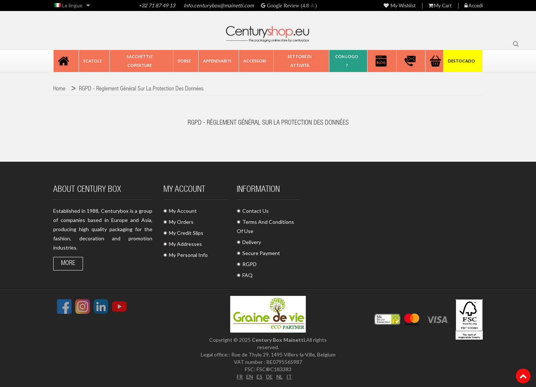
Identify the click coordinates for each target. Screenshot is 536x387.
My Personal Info (188, 255)
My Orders (181, 222)
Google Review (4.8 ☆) (291, 5)
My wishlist (400, 5)
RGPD (249, 264)
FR (240, 376)
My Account (183, 211)
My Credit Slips (186, 233)
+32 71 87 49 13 (156, 5)
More (68, 263)
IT (289, 376)
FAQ (247, 275)
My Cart (440, 5)
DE (269, 376)
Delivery (251, 242)
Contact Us (255, 211)
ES (259, 376)
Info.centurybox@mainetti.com (219, 5)
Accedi (473, 5)
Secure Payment (261, 253)
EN (249, 376)
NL (279, 376)
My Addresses (185, 244)
